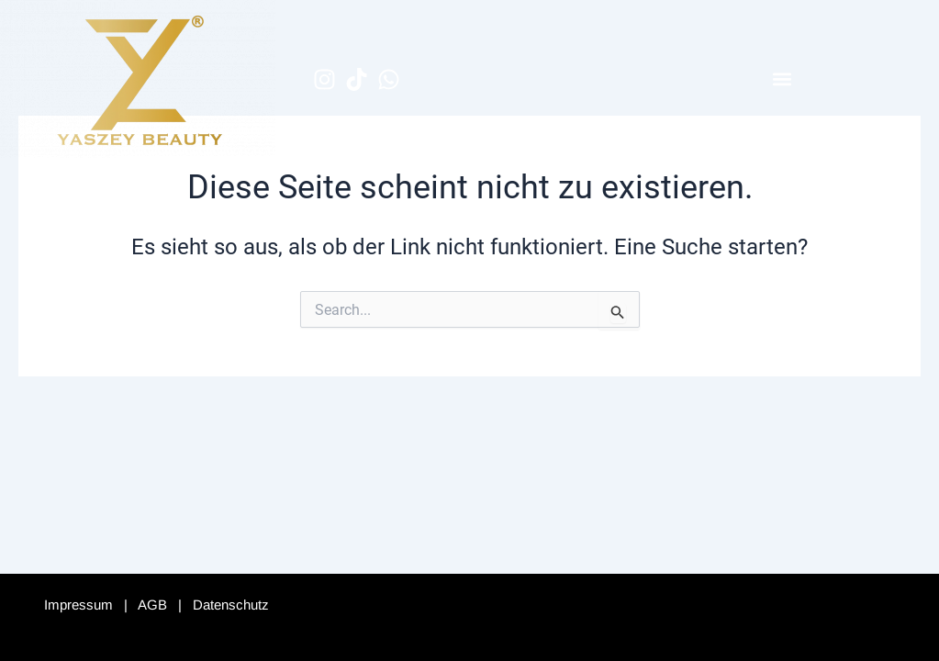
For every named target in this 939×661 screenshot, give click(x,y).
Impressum (78, 604)
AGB (152, 604)
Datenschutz (231, 604)
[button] (782, 79)
